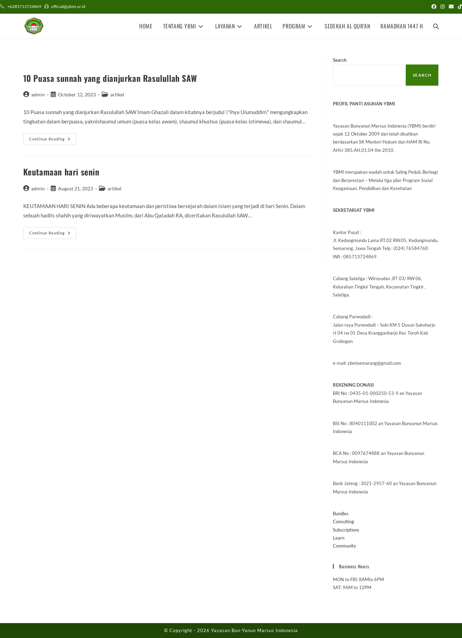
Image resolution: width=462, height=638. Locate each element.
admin (38, 94)
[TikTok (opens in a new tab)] (459, 6)
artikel (117, 94)
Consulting (343, 521)
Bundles (340, 513)
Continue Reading (52, 140)
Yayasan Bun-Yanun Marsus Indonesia (254, 630)
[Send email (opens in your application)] (451, 6)
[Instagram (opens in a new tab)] (442, 6)
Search (339, 60)
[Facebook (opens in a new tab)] (433, 6)
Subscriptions (346, 530)
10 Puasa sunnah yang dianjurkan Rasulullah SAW (110, 78)
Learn (338, 538)
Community (344, 546)
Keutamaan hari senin (61, 171)
